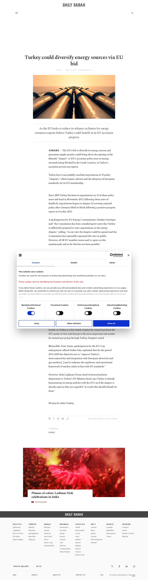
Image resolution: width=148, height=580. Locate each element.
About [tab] (112, 262)
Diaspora (32, 539)
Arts (93, 524)
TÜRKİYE (32, 524)
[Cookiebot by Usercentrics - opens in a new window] (112, 255)
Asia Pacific (48, 536)
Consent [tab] (36, 262)
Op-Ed (124, 530)
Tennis (108, 536)
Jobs (15, 575)
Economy (63, 530)
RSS (101, 575)
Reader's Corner (128, 533)
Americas (47, 533)
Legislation (17, 530)
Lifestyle (80, 524)
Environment (79, 530)
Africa (46, 539)
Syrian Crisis (48, 543)
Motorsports (111, 533)
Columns (125, 527)
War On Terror (18, 533)
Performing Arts (96, 539)
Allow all (111, 323)
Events (93, 533)
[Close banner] (128, 255)
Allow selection (74, 323)
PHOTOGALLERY (41, 502)
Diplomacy (17, 527)
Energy (62, 533)
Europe (46, 530)
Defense (63, 546)
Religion (78, 546)
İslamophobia (49, 546)
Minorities (32, 536)
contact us (81, 575)
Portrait (93, 536)
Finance (62, 536)
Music (93, 530)
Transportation (65, 549)
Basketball (110, 530)
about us (57, 575)
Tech (61, 543)
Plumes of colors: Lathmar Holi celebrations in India (52, 495)
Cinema (93, 527)
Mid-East (47, 527)
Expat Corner (80, 555)
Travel (77, 533)
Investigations (33, 533)
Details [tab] (74, 262)
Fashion (78, 539)
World (47, 524)
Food (77, 536)
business (52, 432)
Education (32, 530)
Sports (110, 524)
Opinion (126, 524)
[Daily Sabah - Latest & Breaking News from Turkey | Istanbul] (74, 4)
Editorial (125, 536)
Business (64, 524)
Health (77, 527)
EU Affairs (16, 536)
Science (78, 543)
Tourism (63, 539)
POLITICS (17, 524)
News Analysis (18, 539)
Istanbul (31, 527)
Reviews (94, 543)
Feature (78, 552)
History (77, 549)
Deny (36, 323)
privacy (34, 575)
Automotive (64, 527)
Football (109, 527)
